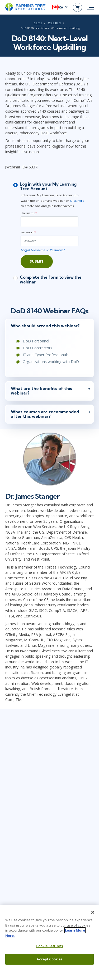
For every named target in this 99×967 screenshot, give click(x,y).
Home (38, 23)
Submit (37, 261)
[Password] (49, 241)
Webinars (54, 23)
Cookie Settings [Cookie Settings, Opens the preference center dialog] (49, 947)
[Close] (92, 914)
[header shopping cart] (77, 7)
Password (28, 232)
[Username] (49, 221)
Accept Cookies (50, 961)
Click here (77, 201)
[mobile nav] (90, 7)
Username (29, 213)
